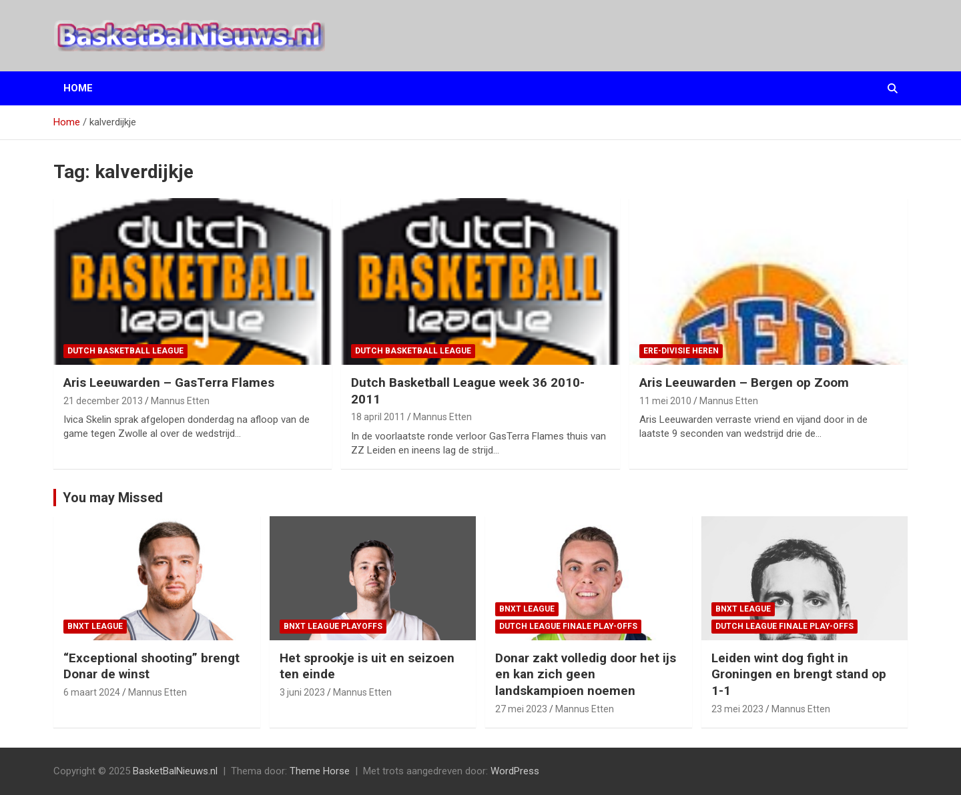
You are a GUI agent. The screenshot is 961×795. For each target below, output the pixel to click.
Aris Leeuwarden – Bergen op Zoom (744, 382)
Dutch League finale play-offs (568, 626)
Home (78, 88)
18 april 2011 (378, 417)
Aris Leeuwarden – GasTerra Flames (168, 382)
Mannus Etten (180, 400)
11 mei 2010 (665, 400)
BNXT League (95, 626)
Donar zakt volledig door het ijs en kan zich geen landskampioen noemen (585, 674)
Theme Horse (320, 771)
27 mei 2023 (521, 709)
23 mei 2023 (737, 709)
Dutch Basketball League (125, 350)
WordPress (515, 771)
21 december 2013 (103, 400)
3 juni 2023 (302, 692)
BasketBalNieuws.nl (175, 771)
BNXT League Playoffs (333, 626)
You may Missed (113, 498)
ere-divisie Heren (681, 350)
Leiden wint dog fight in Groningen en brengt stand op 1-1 (798, 674)
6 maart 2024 (91, 692)
